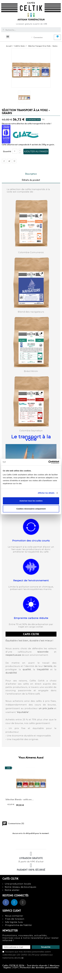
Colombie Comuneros (31, 252)
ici (22, 958)
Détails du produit (31, 179)
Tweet (9, 161)
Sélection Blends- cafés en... (20, 799)
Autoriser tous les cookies (31, 501)
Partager (4, 161)
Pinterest (14, 161)
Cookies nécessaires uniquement (31, 509)
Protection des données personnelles (39, 967)
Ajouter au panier (36, 151)
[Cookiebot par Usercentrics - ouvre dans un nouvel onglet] (48, 462)
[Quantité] (14, 151)
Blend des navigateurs (31, 312)
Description (31, 173)
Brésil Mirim (31, 371)
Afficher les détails (46, 493)
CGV (15, 967)
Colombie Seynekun (31, 430)
